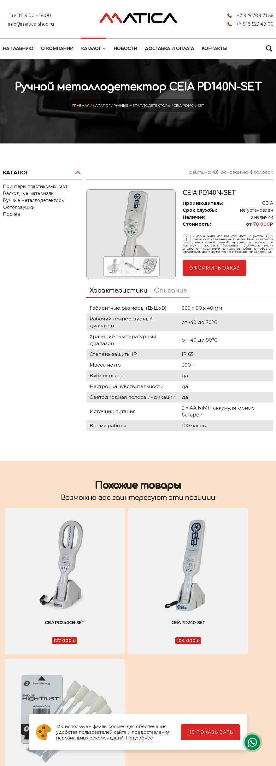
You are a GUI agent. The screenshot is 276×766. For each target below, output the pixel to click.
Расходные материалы (28, 193)
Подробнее (139, 738)
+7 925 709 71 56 (255, 15)
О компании (57, 48)
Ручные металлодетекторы (143, 105)
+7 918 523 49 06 (254, 24)
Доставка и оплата (169, 48)
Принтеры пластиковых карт (35, 186)
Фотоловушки (19, 207)
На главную (18, 48)
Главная (81, 105)
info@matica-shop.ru (31, 24)
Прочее (12, 214)
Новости (125, 48)
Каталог (91, 48)
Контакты (214, 48)
